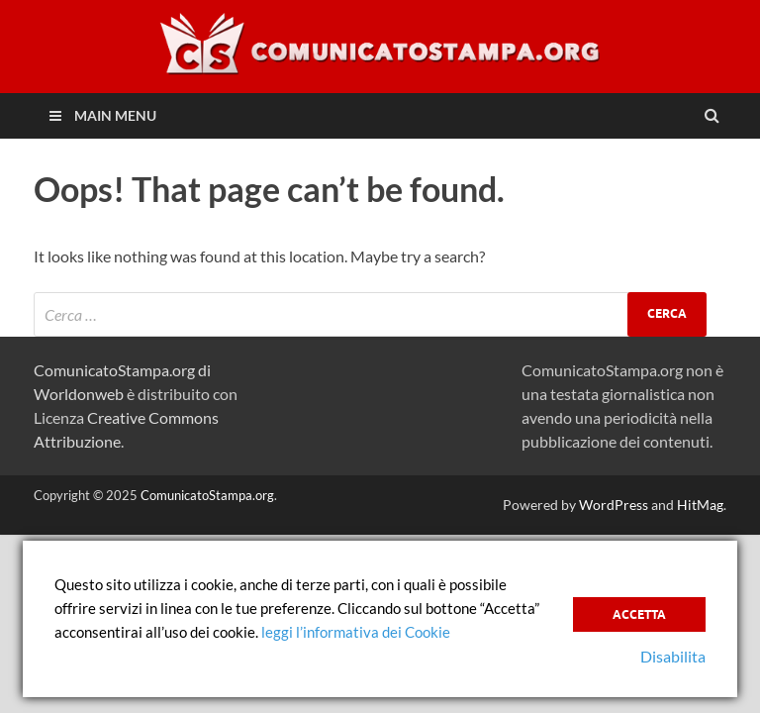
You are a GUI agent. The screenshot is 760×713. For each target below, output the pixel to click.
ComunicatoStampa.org (207, 495)
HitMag (700, 504)
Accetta (639, 614)
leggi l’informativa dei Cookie (355, 632)
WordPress (613, 504)
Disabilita (673, 656)
